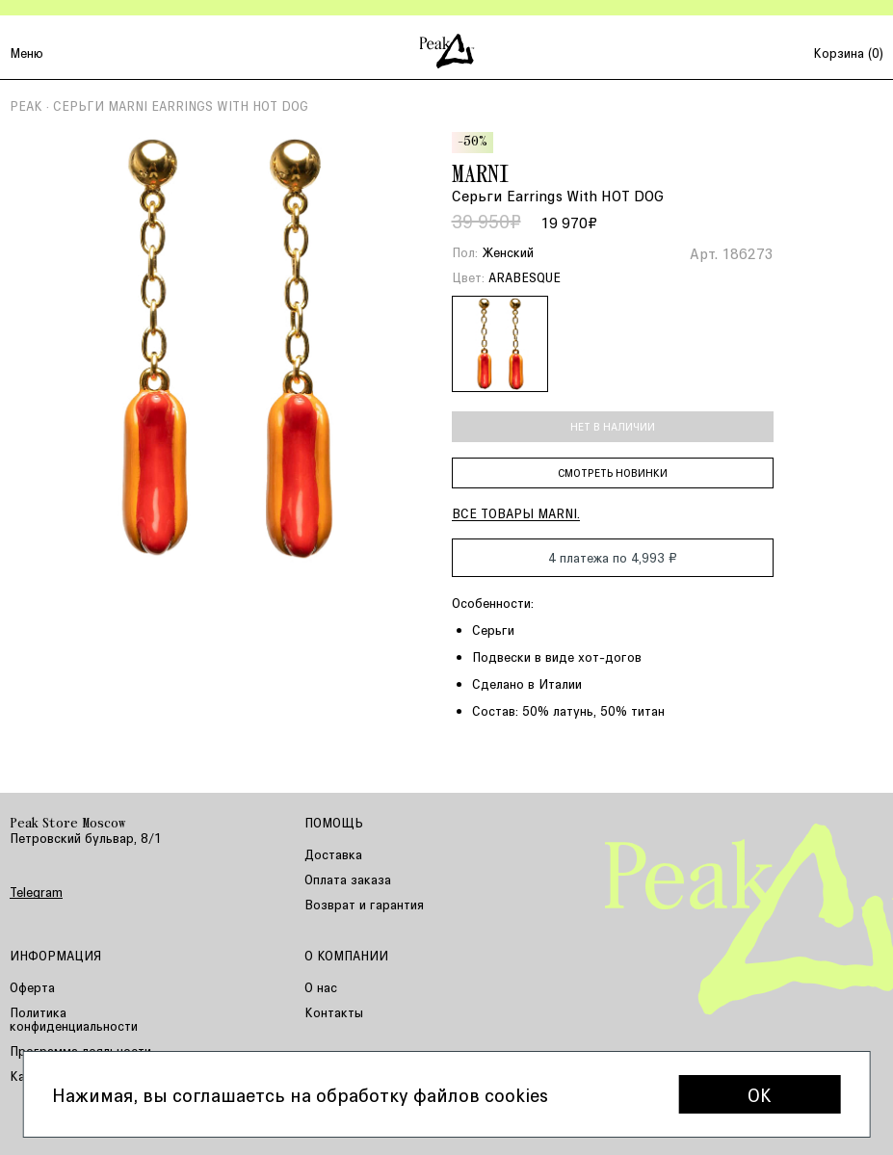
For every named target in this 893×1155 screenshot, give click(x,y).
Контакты (333, 1012)
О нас (320, 987)
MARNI (481, 176)
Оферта (32, 987)
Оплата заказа (347, 879)
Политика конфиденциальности (74, 1019)
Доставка (333, 854)
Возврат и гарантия (364, 904)
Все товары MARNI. (516, 513)
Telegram (36, 892)
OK (760, 1094)
